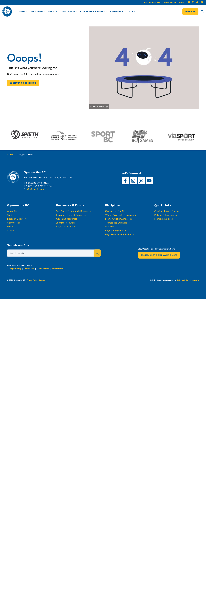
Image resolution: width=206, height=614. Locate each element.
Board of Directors (17, 229)
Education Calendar (173, 2)
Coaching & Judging (92, 11)
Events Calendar (151, 2)
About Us (12, 222)
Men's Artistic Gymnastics (118, 229)
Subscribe (190, 11)
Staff (9, 226)
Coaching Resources (66, 229)
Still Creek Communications (188, 280)
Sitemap (42, 280)
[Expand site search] (202, 11)
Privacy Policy (32, 280)
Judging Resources (65, 233)
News (22, 11)
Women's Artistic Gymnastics (120, 226)
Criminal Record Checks (166, 222)
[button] (97, 265)
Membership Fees (163, 229)
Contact (11, 241)
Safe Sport (36, 11)
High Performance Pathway (119, 245)
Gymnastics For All (115, 222)
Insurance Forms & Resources (71, 226)
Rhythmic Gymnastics (116, 241)
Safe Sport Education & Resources (73, 222)
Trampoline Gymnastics (117, 233)
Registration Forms (66, 237)
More (132, 11)
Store (10, 237)
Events (52, 11)
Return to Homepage (23, 83)
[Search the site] (54, 265)
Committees (13, 233)
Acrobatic (110, 237)
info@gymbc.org (35, 189)
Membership (116, 11)
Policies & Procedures (165, 226)
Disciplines (68, 11)
